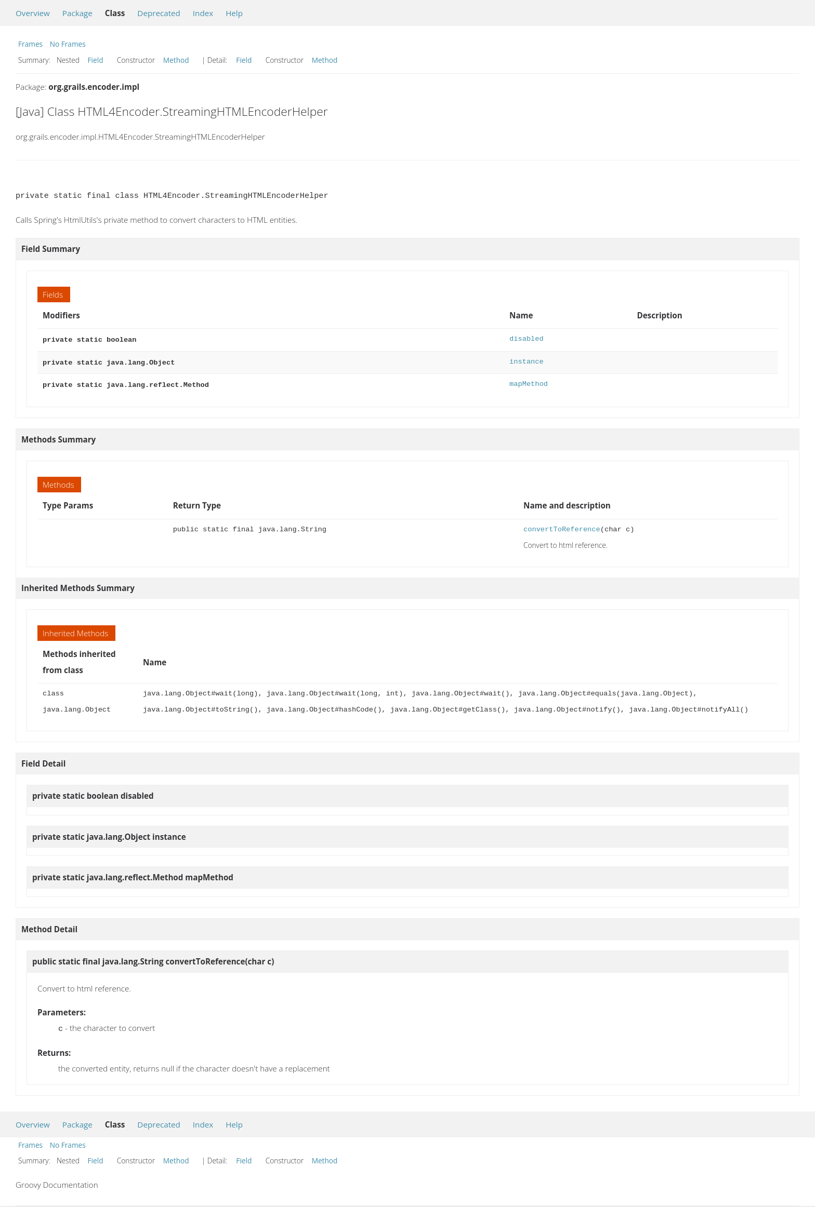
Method (176, 60)
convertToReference (561, 526)
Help (234, 13)
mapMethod (528, 382)
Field (95, 60)
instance (526, 361)
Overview (33, 13)
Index (203, 13)
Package (77, 13)
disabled (526, 339)
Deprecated (158, 13)
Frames (30, 44)
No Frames (68, 44)
